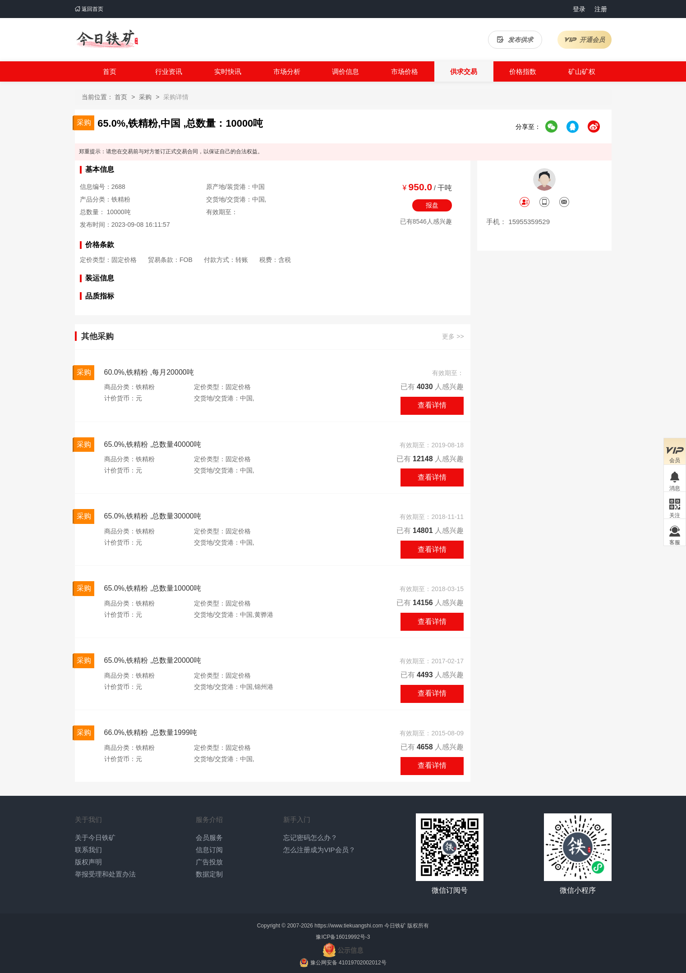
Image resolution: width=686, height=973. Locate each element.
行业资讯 (168, 71)
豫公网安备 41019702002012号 (348, 962)
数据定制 (209, 874)
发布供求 (515, 39)
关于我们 (88, 819)
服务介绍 (209, 819)
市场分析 (286, 71)
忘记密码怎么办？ (310, 837)
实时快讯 (227, 71)
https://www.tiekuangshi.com (348, 926)
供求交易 (463, 71)
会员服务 (209, 837)
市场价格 (404, 71)
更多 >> (453, 336)
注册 (600, 9)
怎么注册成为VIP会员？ (319, 850)
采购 (145, 97)
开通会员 (584, 39)
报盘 (432, 205)
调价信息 (345, 71)
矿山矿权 (581, 71)
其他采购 (97, 336)
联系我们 (88, 850)
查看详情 (432, 405)
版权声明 (88, 862)
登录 (579, 9)
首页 (109, 71)
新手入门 (296, 819)
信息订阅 (209, 850)
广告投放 (209, 862)
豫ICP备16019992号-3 (343, 937)
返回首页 (89, 9)
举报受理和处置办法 (105, 874)
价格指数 (522, 71)
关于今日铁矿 (95, 837)
